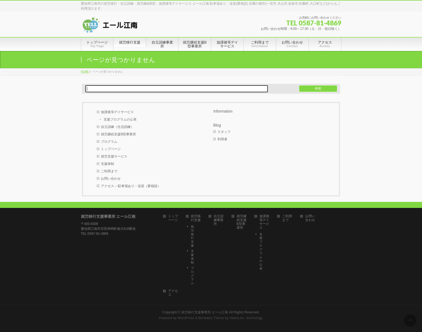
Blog (217, 125)
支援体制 (107, 164)
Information (223, 111)
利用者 (222, 139)
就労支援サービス (114, 156)
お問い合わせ (111, 179)
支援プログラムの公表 (120, 119)
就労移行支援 (196, 218)
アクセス (173, 293)
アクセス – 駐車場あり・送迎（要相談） (130, 186)
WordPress (186, 318)
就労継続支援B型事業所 (118, 134)
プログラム (109, 142)
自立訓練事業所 (218, 220)
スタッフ (224, 132)
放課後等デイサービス (117, 112)
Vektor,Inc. (237, 318)
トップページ (111, 149)
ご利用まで (109, 171)
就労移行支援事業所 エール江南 (204, 312)
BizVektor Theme (211, 318)
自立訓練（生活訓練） (117, 127)
